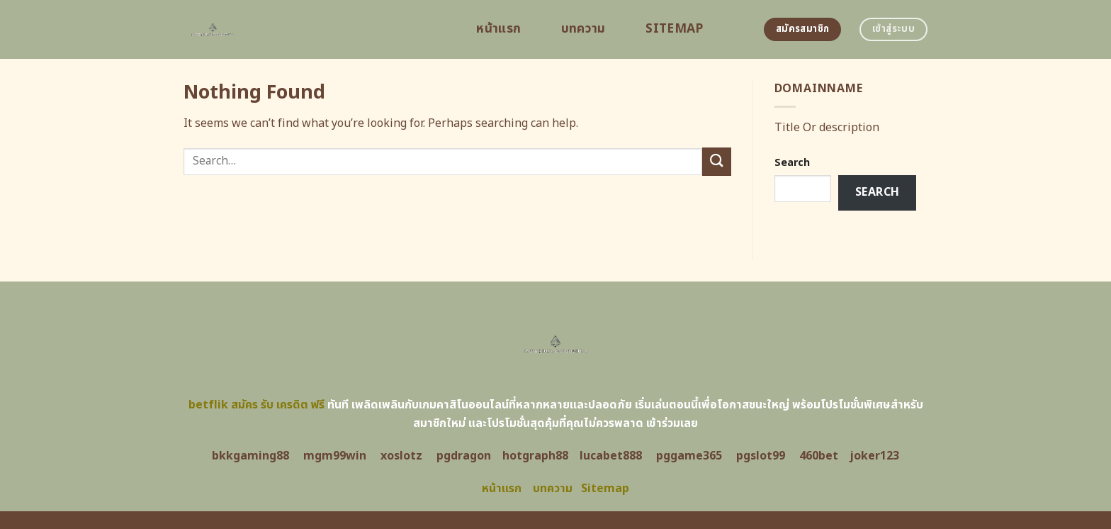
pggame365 (689, 455)
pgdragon (463, 455)
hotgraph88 (535, 455)
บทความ (583, 29)
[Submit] (716, 161)
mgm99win (334, 455)
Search (792, 162)
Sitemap (674, 29)
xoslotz (401, 455)
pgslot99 (760, 455)
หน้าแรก (498, 29)
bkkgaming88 (250, 455)
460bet (818, 455)
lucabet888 (611, 455)
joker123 (874, 455)
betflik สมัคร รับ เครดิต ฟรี (256, 404)
